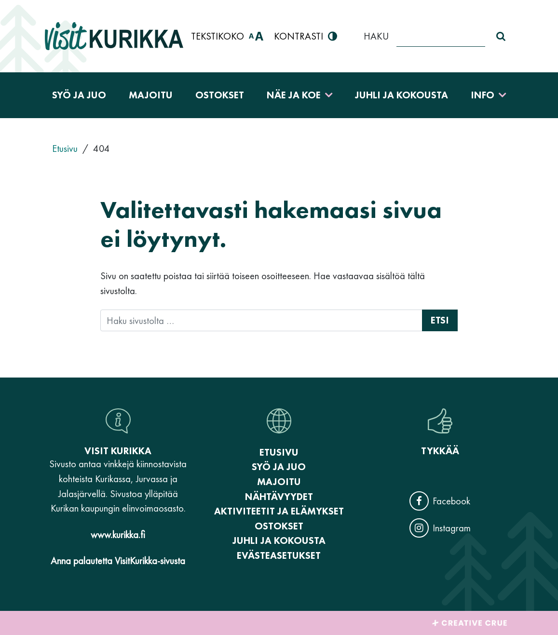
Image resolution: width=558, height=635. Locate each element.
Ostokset (219, 95)
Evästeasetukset (279, 555)
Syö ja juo (79, 95)
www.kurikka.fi (118, 534)
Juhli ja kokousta (401, 95)
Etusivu (279, 452)
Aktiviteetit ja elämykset (279, 511)
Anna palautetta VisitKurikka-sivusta (118, 560)
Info (482, 95)
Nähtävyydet (279, 496)
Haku (376, 36)
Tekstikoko (227, 36)
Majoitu (151, 95)
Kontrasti (306, 36)
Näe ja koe (294, 95)
